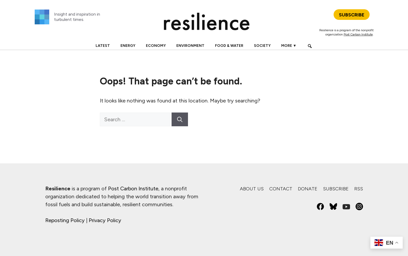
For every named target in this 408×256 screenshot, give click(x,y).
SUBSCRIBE (351, 15)
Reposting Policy (65, 220)
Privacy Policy (105, 220)
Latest (103, 45)
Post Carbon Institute (358, 34)
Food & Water (229, 45)
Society (262, 45)
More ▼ (289, 45)
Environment (190, 45)
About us (252, 189)
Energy (127, 45)
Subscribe (336, 189)
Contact (280, 189)
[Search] (180, 119)
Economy (156, 45)
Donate (307, 189)
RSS (358, 189)
